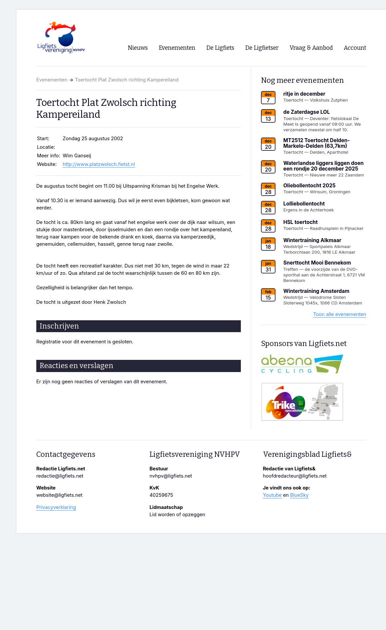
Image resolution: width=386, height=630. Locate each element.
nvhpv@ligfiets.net (170, 476)
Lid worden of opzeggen (177, 515)
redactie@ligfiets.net (59, 476)
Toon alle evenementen (339, 314)
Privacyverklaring (56, 507)
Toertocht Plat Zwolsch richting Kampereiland (127, 80)
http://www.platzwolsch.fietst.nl (99, 164)
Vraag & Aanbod (311, 48)
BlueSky (299, 495)
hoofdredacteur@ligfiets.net (295, 476)
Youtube (272, 495)
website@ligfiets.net (59, 495)
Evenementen (51, 80)
